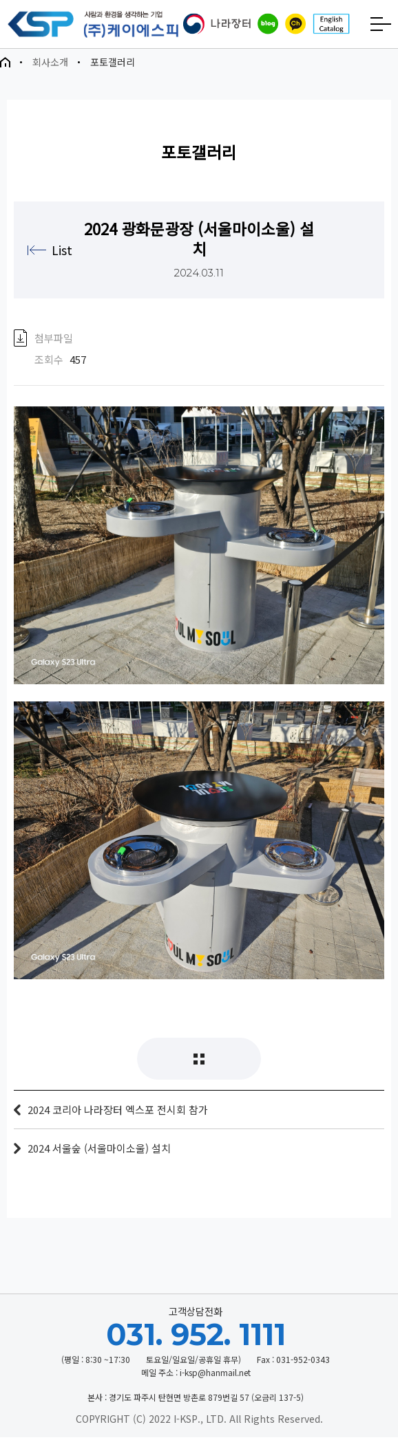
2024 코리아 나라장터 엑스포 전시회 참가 (118, 1123)
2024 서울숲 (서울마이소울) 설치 (99, 1162)
